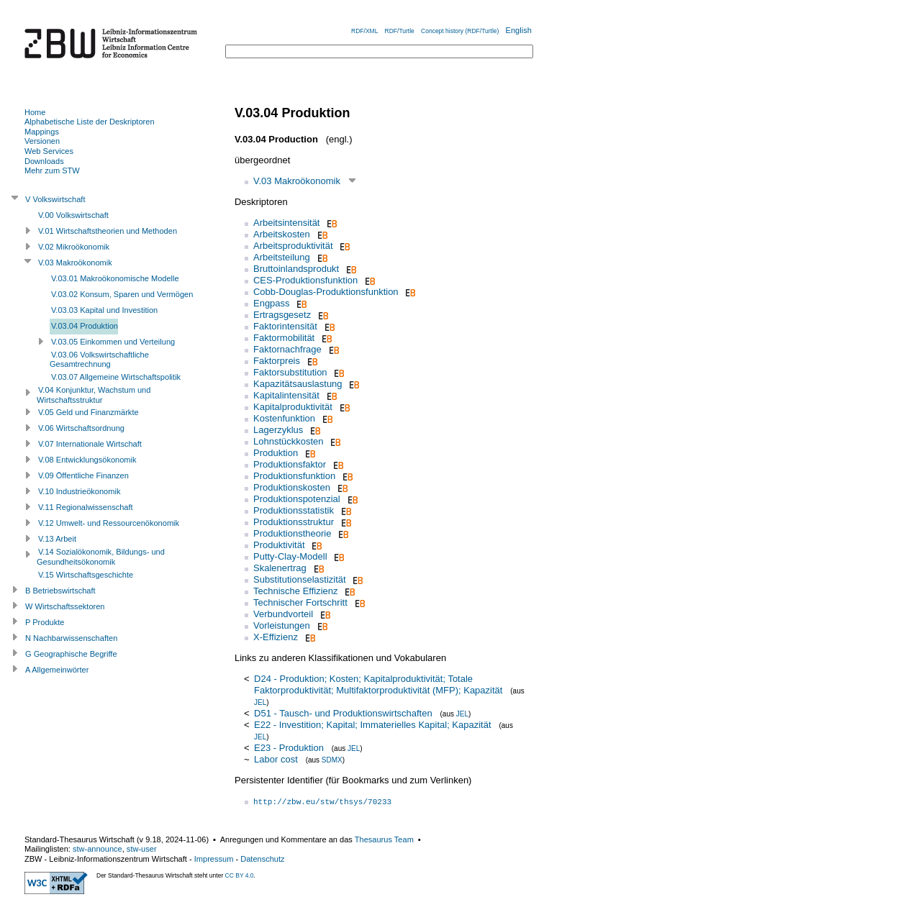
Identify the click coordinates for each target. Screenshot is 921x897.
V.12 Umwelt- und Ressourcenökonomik (108, 523)
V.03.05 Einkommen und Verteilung (113, 341)
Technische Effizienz (295, 591)
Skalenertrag (280, 568)
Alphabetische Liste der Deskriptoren (89, 121)
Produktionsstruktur (293, 521)
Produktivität (279, 544)
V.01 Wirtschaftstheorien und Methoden (107, 231)
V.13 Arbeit (57, 538)
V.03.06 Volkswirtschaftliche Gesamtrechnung (99, 359)
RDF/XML (364, 31)
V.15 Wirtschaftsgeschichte (85, 574)
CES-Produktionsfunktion (305, 280)
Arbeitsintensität (286, 222)
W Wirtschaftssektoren (65, 606)
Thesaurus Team (384, 839)
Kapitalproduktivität (292, 406)
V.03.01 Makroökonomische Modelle (115, 278)
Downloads (44, 161)
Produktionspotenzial (296, 498)
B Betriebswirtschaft (60, 590)
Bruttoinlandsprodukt (296, 268)
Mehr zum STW (52, 170)
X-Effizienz (275, 637)
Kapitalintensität (286, 395)
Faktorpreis (276, 360)
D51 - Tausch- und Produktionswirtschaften (343, 713)
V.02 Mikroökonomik (73, 246)
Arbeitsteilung (281, 257)
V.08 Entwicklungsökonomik (87, 459)
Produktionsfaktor (289, 464)
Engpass (271, 303)
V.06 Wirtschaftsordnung (81, 428)
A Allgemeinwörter (57, 669)
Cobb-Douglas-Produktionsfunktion (326, 291)
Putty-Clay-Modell (290, 556)
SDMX (332, 760)
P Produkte (44, 622)
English (519, 30)
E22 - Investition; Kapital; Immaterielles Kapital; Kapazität (372, 724)
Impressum (214, 859)
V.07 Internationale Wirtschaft (90, 444)
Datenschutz (262, 859)
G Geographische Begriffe (71, 654)
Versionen (42, 141)
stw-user (142, 848)
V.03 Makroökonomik (296, 181)
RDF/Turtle (399, 31)
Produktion (275, 452)
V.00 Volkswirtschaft (73, 215)
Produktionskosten (291, 487)
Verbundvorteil (283, 614)
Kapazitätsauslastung (297, 383)
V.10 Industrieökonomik (79, 491)
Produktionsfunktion (294, 475)
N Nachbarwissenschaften (71, 638)
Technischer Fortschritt (300, 602)
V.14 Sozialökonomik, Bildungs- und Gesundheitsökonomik (101, 556)
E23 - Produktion (289, 747)
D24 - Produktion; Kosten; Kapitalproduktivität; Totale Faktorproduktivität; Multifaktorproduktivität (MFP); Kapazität (378, 684)
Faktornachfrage (287, 349)
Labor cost (276, 759)
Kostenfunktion (284, 418)
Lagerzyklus (278, 429)
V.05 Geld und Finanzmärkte (88, 412)
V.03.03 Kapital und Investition (104, 310)
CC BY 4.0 (239, 875)
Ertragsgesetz (282, 314)
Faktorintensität (285, 326)
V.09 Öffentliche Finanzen (83, 475)
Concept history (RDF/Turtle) (460, 31)
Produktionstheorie (292, 533)
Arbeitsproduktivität (293, 245)
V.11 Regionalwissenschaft (85, 507)
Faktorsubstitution (290, 372)
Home (34, 112)
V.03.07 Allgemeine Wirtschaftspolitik (116, 377)
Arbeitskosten (281, 234)
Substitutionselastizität (299, 579)
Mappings (41, 131)
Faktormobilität (283, 337)
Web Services (48, 151)
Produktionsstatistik (293, 510)
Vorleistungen (281, 625)
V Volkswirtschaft (55, 199)
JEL (260, 702)
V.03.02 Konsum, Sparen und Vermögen (122, 294)
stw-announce (97, 848)
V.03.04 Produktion (84, 326)
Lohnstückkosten (288, 441)
